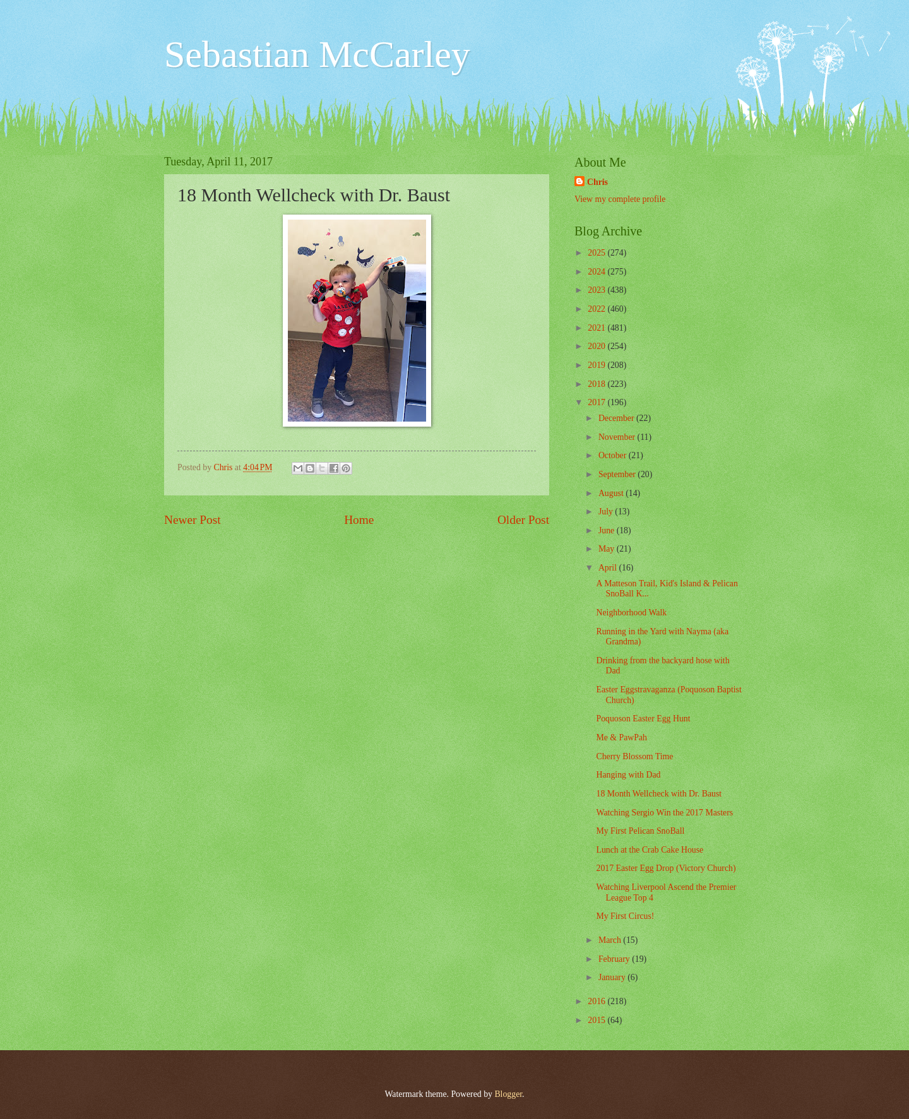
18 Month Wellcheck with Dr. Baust (659, 793)
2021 (597, 328)
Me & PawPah (621, 737)
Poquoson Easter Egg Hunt (643, 718)
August (612, 493)
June (607, 530)
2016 (597, 1001)
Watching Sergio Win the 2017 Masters (664, 812)
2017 (597, 402)
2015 (597, 1020)
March (610, 940)
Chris (597, 182)
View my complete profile (619, 199)
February (615, 959)
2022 (597, 309)
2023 (597, 290)
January (612, 977)
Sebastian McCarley (317, 54)
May (607, 549)
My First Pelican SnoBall (640, 831)
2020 (597, 346)
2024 (597, 271)
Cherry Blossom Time (634, 756)
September (618, 474)
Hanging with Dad (628, 774)
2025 (597, 253)
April (608, 567)
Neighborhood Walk (631, 612)
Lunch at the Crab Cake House (649, 850)
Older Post (523, 519)
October (613, 455)
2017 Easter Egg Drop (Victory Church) (665, 868)
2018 (597, 384)
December (617, 418)
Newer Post (192, 519)
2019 (597, 365)
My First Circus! (625, 916)
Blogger (508, 1094)
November (618, 437)
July (606, 511)
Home (359, 519)
